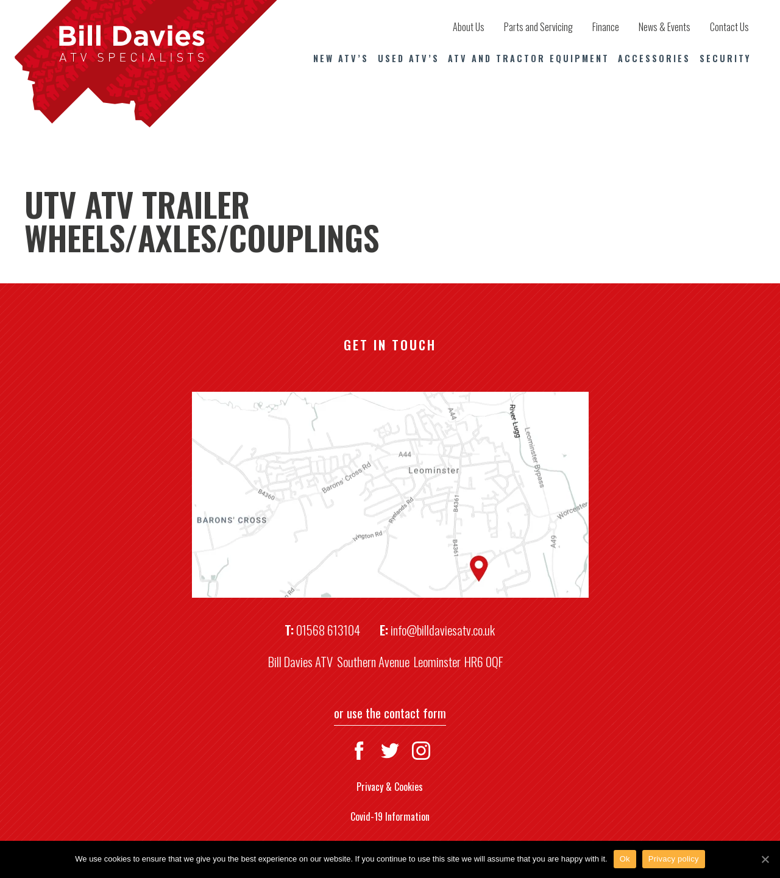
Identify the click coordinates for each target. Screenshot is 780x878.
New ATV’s (341, 58)
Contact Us (729, 26)
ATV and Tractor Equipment (528, 58)
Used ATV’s (408, 58)
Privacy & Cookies (389, 786)
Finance (605, 26)
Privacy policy (673, 858)
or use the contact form (390, 712)
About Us (468, 26)
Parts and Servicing (538, 26)
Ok (625, 858)
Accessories (654, 58)
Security (725, 58)
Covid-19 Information (390, 816)
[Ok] (765, 859)
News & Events (664, 26)
